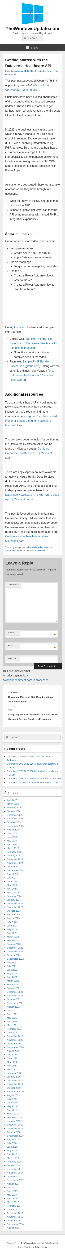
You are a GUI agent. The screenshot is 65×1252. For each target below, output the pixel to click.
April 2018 (12, 1154)
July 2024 (12, 877)
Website (12, 658)
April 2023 (12, 933)
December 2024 (15, 859)
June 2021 (12, 1014)
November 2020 (15, 1040)
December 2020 (15, 1036)
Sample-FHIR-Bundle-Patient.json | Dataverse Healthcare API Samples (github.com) (34, 343)
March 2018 (13, 1158)
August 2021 (13, 1006)
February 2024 (14, 896)
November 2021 (15, 995)
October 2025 (14, 822)
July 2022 (12, 966)
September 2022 (15, 958)
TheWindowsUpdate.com (32, 28)
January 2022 (14, 988)
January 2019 (14, 1121)
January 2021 (14, 1032)
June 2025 (12, 837)
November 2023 (15, 907)
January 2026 (14, 811)
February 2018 (14, 1161)
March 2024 (13, 892)
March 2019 (13, 1113)
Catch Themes (41, 1247)
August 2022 (13, 962)
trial (21, 411)
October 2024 (14, 866)
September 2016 (15, 1224)
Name (11, 632)
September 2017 (15, 1180)
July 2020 (12, 1054)
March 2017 (13, 1202)
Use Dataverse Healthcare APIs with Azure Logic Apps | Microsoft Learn (32, 495)
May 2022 (12, 973)
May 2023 (12, 929)
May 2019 (12, 1106)
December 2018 (15, 1124)
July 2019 (12, 1099)
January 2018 (14, 1165)
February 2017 (14, 1206)
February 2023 (14, 940)
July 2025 (12, 833)
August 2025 (13, 829)
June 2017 (12, 1191)
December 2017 (15, 1169)
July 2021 (12, 1010)
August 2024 (13, 874)
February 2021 (14, 1029)
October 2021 (14, 999)
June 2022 (12, 970)
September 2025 (15, 826)
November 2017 (15, 1172)
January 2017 (14, 1209)
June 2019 (12, 1102)
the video (19, 327)
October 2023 (14, 910)
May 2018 (12, 1150)
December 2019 (15, 1080)
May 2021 (12, 1018)
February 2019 (14, 1117)
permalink (42, 550)
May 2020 (12, 1062)
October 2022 (14, 955)
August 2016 (13, 1228)
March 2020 (13, 1069)
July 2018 (12, 1143)
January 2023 (14, 944)
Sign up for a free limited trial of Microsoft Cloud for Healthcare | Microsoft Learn (31, 421)
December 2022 (15, 947)
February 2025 (14, 852)
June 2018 (12, 1146)
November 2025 (15, 818)
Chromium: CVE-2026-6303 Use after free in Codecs (33, 782)
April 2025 (12, 844)
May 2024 (12, 885)
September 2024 (15, 870)
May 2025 (12, 840)
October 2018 (14, 1132)
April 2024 (12, 888)
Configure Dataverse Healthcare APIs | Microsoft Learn (28, 453)
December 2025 (15, 815)
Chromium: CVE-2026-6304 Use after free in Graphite (34, 778)
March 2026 (13, 804)
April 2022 (12, 977)
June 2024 (12, 881)
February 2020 (14, 1073)
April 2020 (12, 1065)
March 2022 (13, 981)
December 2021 (15, 992)
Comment (13, 584)
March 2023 (13, 936)
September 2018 (15, 1135)
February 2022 (14, 984)
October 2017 (14, 1176)
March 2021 (13, 1025)
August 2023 (13, 918)
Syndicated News (43, 71)
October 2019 (14, 1088)
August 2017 (13, 1183)
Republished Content (38, 547)
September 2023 (15, 914)
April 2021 (12, 1021)
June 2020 (12, 1058)
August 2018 (13, 1139)
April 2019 (12, 1110)
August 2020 (13, 1051)
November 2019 (15, 1084)
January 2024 (14, 899)
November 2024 (15, 863)
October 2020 (14, 1043)
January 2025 (14, 855)
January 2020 (14, 1076)
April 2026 (12, 800)
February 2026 (14, 807)
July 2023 (12, 922)
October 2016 (14, 1220)
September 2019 (15, 1091)
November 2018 (15, 1128)
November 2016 (15, 1217)
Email (11, 645)
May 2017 (12, 1194)
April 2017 (12, 1198)
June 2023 (12, 925)
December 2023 (15, 903)
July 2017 (12, 1187)
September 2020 (15, 1047)
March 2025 (13, 848)
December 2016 (15, 1213)
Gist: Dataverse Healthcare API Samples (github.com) (32, 375)
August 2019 (13, 1095)
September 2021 (15, 1003)
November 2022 (15, 951)
